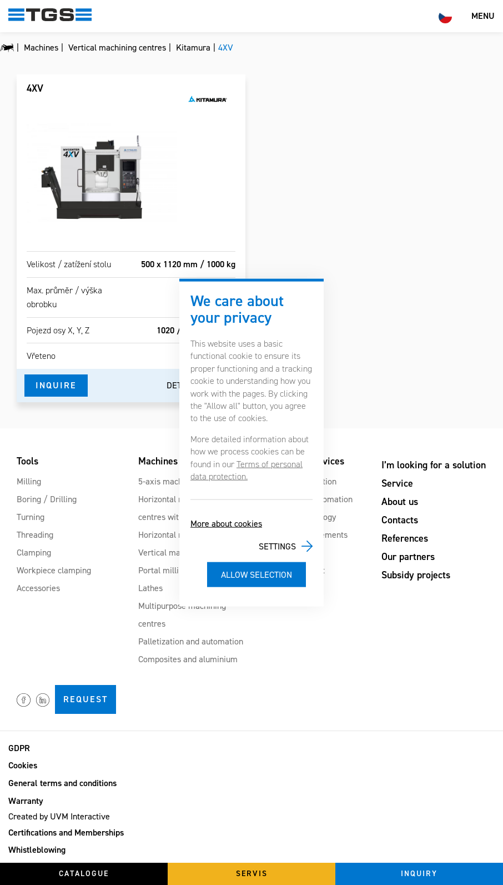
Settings (277, 546)
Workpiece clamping (54, 570)
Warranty (25, 801)
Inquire (56, 385)
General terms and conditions (62, 783)
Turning (30, 517)
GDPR (19, 748)
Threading (35, 535)
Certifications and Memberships (66, 832)
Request (85, 699)
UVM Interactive (80, 816)
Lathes (150, 588)
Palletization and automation (190, 641)
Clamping (34, 552)
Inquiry (419, 873)
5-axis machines (168, 481)
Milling (29, 481)
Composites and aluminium (188, 659)
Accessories (38, 588)
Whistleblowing (37, 850)
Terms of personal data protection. (246, 470)
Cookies (22, 765)
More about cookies (226, 523)
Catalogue (84, 873)
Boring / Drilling (47, 499)
